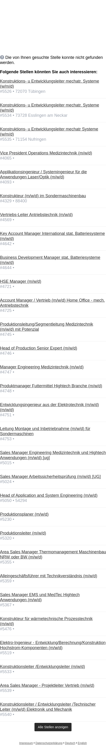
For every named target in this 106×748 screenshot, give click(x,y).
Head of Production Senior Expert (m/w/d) (38, 348)
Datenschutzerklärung (48, 743)
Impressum (26, 743)
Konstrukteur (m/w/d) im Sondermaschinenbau (43, 196)
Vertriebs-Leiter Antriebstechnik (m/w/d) (36, 214)
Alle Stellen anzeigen (53, 727)
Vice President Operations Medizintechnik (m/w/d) (46, 153)
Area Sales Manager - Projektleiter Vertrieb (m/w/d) (47, 685)
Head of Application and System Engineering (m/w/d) (48, 495)
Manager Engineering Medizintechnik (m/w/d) (42, 367)
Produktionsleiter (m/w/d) (23, 533)
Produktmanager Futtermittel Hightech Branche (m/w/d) (51, 386)
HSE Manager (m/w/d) (20, 281)
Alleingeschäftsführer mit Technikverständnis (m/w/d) (48, 576)
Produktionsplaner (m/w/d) (24, 514)
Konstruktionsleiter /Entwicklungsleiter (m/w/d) (42, 666)
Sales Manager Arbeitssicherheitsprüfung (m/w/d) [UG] (50, 476)
